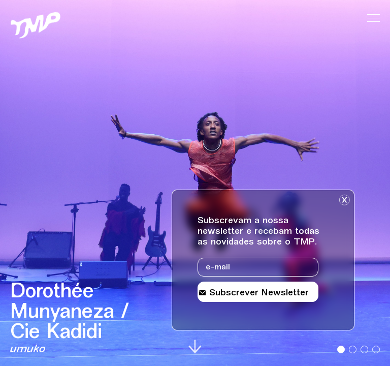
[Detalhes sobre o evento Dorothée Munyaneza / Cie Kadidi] (87, 319)
